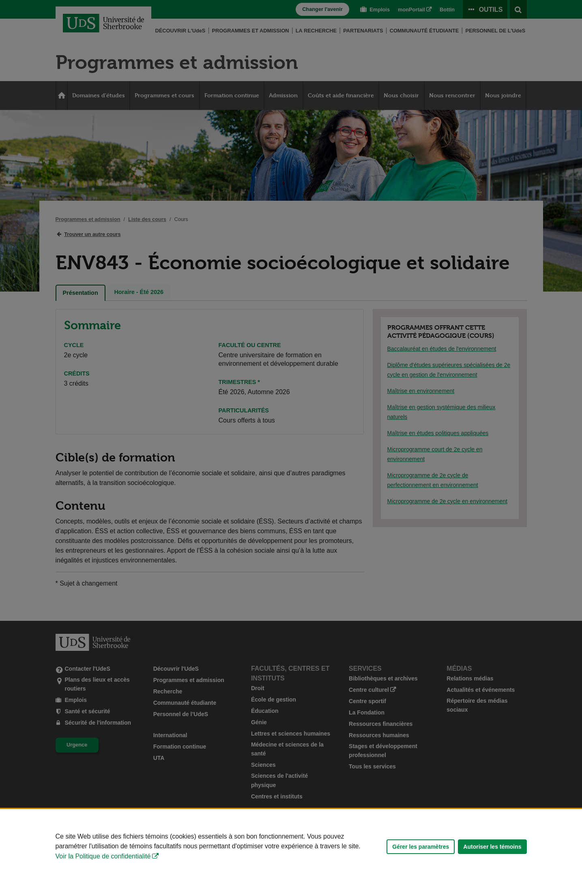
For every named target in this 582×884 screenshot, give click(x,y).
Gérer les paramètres (420, 846)
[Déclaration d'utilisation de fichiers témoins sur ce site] (291, 846)
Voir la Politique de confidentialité (103, 856)
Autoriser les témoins (492, 846)
